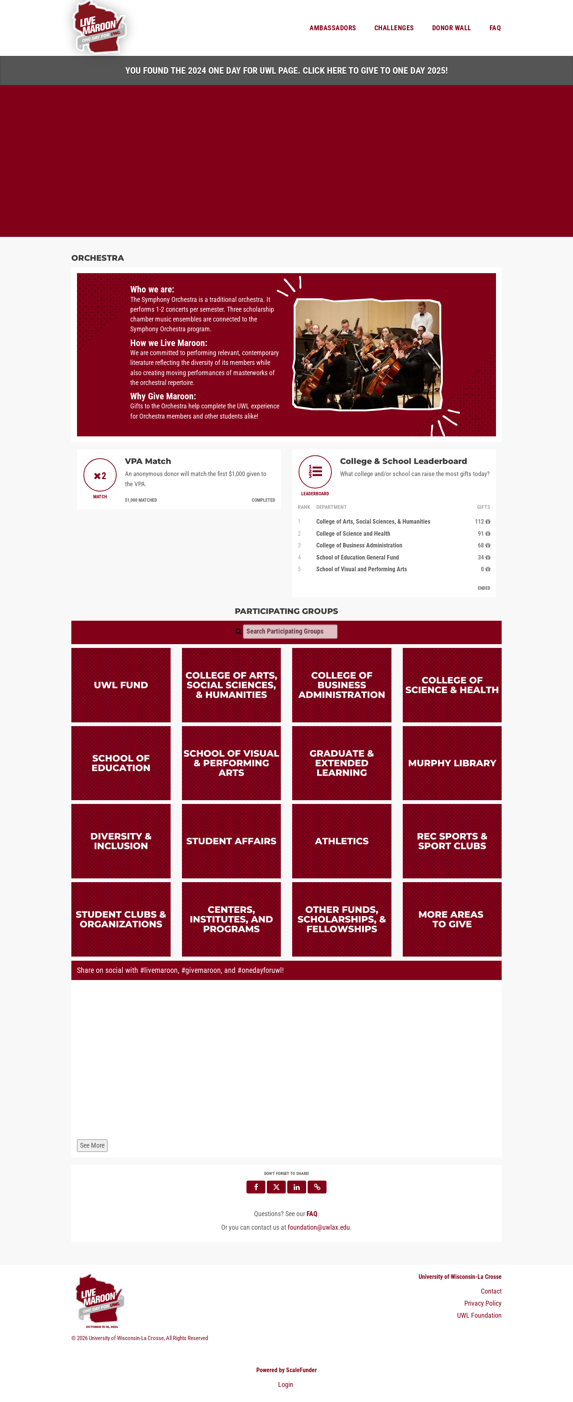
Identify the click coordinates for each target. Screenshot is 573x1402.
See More (92, 1146)
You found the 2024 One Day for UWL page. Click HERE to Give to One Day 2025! (286, 70)
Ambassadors (333, 28)
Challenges (394, 28)
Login (285, 1384)
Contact (491, 1291)
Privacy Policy (483, 1303)
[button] (317, 1187)
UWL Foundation (479, 1315)
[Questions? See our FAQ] (312, 1214)
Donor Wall (451, 28)
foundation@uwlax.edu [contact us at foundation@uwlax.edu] (319, 1228)
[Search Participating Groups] (290, 631)
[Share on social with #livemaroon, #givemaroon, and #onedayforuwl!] (286, 1061)
